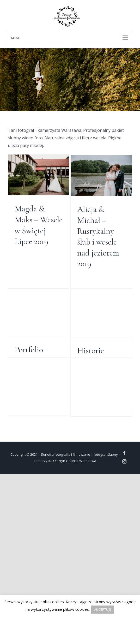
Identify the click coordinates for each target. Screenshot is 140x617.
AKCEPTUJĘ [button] (102, 609)
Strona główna (93, 322)
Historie (83, 375)
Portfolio (29, 359)
